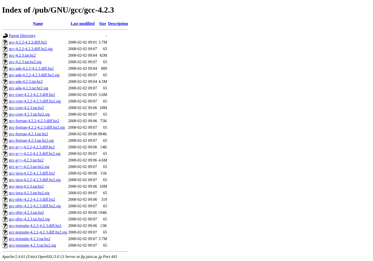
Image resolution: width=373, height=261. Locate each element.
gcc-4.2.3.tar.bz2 (22, 55)
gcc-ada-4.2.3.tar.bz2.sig (28, 88)
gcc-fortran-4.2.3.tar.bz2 (28, 134)
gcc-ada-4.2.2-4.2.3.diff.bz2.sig (34, 75)
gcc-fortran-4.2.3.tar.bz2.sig (31, 140)
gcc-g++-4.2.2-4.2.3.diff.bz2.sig (34, 153)
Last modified (83, 23)
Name (38, 23)
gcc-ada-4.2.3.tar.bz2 (26, 81)
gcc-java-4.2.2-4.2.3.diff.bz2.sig (34, 180)
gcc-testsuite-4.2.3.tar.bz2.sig (32, 245)
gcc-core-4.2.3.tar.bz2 (26, 108)
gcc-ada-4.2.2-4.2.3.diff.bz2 (31, 68)
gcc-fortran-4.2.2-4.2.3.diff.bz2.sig (37, 127)
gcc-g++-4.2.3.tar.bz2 (26, 160)
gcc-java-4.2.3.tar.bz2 (26, 186)
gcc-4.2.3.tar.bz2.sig (25, 62)
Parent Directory (22, 36)
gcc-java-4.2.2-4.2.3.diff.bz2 (32, 173)
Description (118, 23)
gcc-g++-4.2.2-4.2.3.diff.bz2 (32, 147)
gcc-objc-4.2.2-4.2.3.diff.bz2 (32, 199)
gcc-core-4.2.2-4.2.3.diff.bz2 (32, 94)
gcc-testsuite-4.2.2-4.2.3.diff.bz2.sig (38, 232)
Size (102, 23)
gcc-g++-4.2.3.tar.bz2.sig (29, 167)
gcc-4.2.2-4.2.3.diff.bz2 (28, 42)
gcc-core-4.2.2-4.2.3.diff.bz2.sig (35, 101)
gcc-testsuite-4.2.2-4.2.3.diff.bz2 (35, 225)
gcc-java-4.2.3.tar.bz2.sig (29, 193)
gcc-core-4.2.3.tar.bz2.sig (29, 114)
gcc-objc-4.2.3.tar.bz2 (26, 212)
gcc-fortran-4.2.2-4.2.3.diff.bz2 (34, 121)
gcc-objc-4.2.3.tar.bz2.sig (29, 219)
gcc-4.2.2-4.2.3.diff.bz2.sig (30, 49)
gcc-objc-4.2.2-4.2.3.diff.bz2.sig (35, 206)
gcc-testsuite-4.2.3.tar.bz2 (29, 239)
